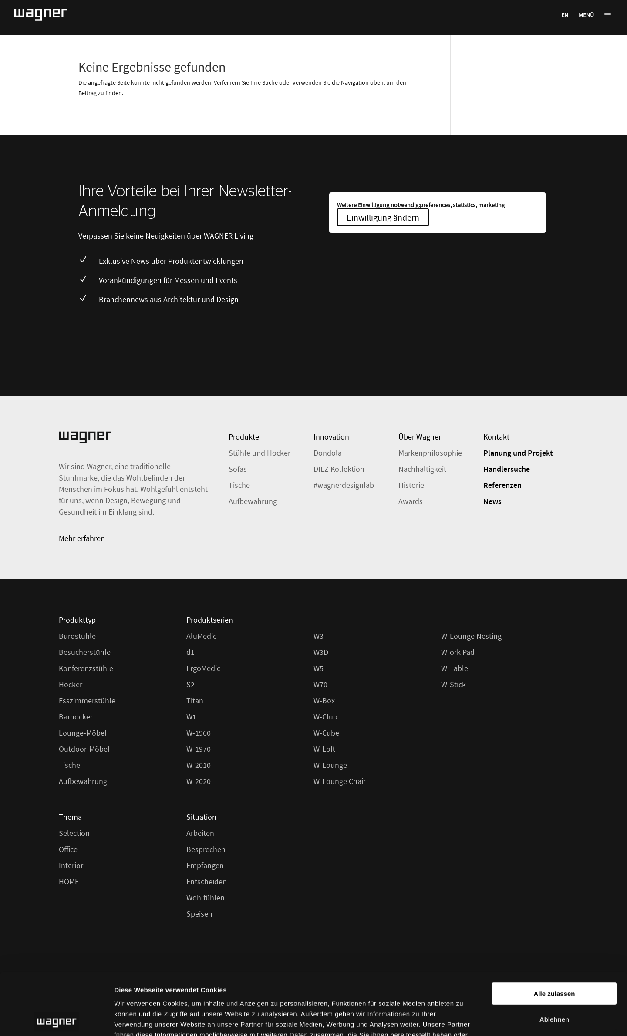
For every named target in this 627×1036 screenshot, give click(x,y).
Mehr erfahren (82, 538)
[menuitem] (564, 14)
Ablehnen (554, 957)
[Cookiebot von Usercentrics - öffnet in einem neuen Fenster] (56, 1019)
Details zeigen (463, 1018)
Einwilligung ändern (383, 217)
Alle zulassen (554, 931)
